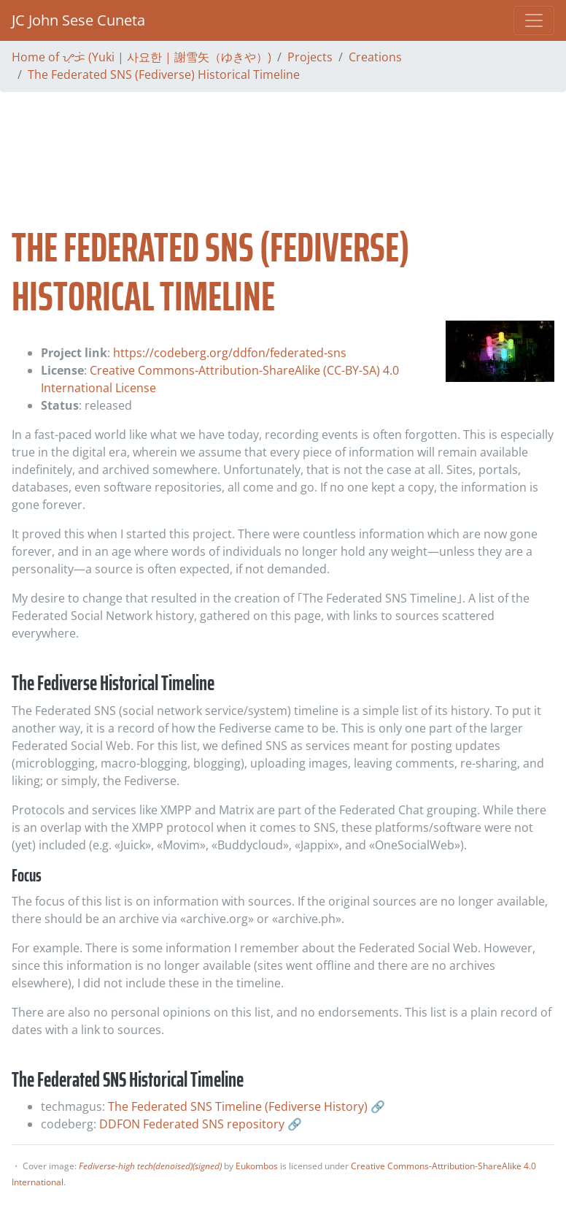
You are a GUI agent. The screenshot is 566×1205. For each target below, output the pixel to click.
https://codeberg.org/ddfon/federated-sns (229, 353)
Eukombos (257, 1165)
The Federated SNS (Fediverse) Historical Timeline (164, 74)
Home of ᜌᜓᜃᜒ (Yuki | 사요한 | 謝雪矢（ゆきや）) (141, 57)
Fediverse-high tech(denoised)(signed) (150, 1165)
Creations (375, 57)
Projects (310, 57)
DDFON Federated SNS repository (191, 1124)
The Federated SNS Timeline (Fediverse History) (238, 1106)
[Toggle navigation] (533, 20)
